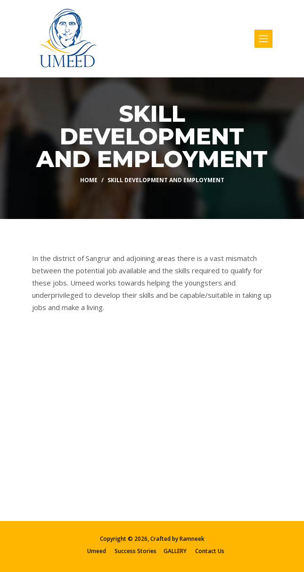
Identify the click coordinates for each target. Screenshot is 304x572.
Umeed (96, 551)
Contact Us (209, 551)
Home (89, 180)
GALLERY (175, 551)
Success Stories (135, 551)
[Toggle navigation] (263, 39)
